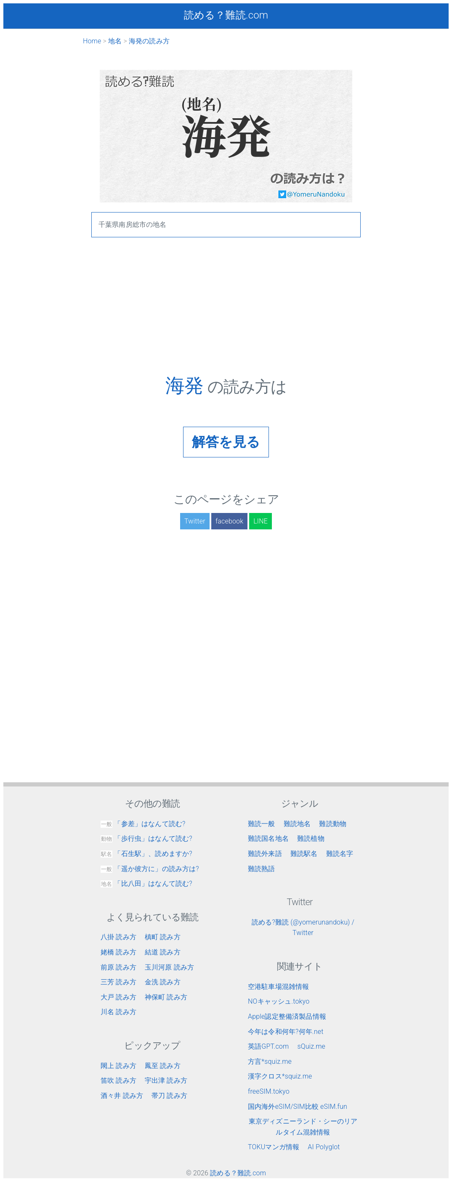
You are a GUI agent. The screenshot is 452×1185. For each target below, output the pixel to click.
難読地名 (297, 824)
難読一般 (261, 824)
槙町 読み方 (163, 937)
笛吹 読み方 (118, 1080)
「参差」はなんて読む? (143, 824)
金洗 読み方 (163, 982)
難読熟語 (261, 869)
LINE (260, 521)
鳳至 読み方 (163, 1066)
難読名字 (340, 854)
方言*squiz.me (270, 1061)
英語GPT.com (268, 1046)
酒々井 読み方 (122, 1096)
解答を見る (226, 442)
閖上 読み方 (118, 1066)
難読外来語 (265, 854)
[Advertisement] (226, 315)
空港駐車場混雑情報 (278, 987)
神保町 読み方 (166, 997)
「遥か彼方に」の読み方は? (150, 869)
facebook (229, 521)
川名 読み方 (118, 1012)
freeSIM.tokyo (269, 1091)
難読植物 (310, 838)
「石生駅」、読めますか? (146, 854)
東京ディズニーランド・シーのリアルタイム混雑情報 (303, 1126)
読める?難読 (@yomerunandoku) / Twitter (303, 927)
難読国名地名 (268, 838)
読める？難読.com (226, 15)
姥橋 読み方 (118, 952)
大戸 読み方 (118, 997)
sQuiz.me (311, 1046)
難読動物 (332, 824)
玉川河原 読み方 (169, 967)
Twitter (194, 521)
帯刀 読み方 (169, 1096)
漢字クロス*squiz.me (280, 1076)
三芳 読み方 (118, 982)
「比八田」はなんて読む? (146, 883)
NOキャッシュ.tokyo (278, 1001)
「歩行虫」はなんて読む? (146, 838)
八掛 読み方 (118, 937)
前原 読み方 (118, 967)
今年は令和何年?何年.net (286, 1032)
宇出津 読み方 (166, 1080)
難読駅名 (304, 854)
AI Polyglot (324, 1147)
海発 (186, 385)
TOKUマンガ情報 (273, 1147)
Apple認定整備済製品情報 (287, 1016)
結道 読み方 (163, 952)
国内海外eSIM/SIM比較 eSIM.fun (297, 1107)
